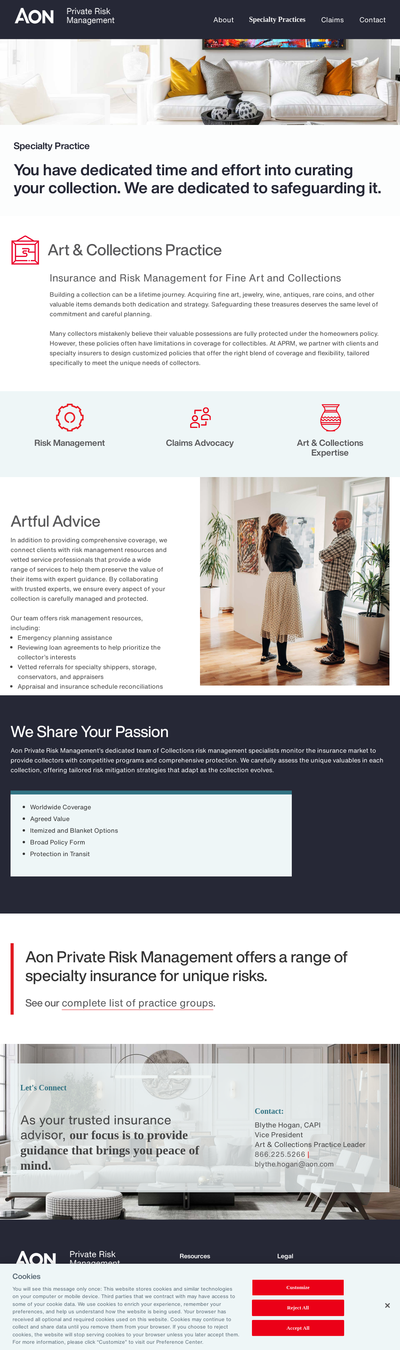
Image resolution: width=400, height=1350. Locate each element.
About (223, 19)
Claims (332, 19)
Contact (372, 19)
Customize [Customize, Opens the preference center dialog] (298, 1288)
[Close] (387, 1305)
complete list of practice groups (137, 1002)
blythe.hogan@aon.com (294, 1164)
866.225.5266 (280, 1154)
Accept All (298, 1328)
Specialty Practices (277, 19)
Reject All (298, 1308)
